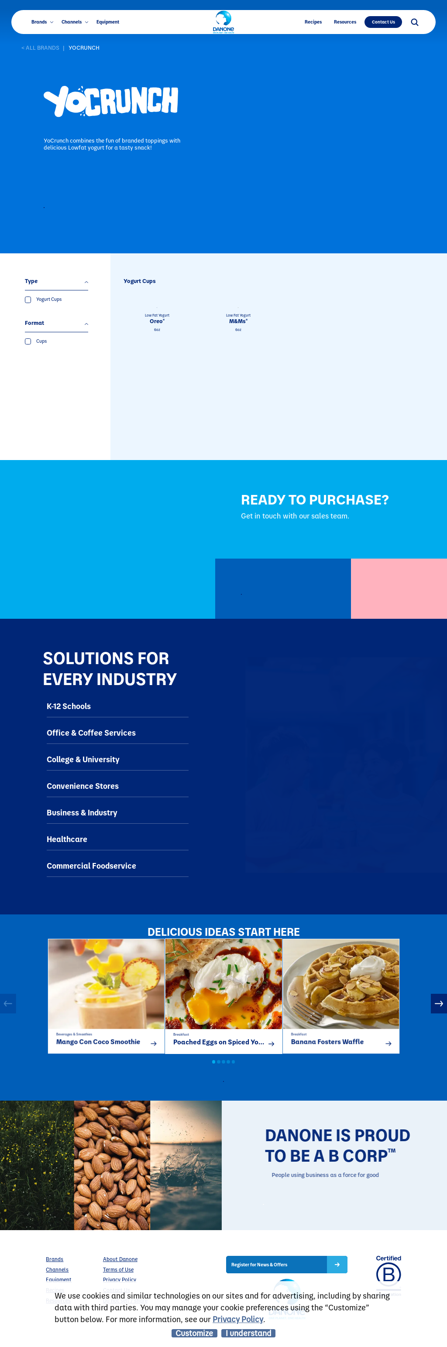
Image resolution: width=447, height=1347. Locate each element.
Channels (75, 22)
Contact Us (383, 21)
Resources (345, 22)
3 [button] (223, 1071)
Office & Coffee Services (91, 733)
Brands (42, 22)
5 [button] (233, 1071)
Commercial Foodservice (91, 866)
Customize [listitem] (194, 1333)
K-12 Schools (69, 706)
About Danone (120, 1275)
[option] (106, 1001)
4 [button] (228, 1071)
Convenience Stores (83, 786)
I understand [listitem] (249, 1333)
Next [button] (439, 1008)
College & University (83, 759)
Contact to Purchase (92, 208)
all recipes (230, 1091)
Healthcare (67, 839)
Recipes (313, 22)
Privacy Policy (238, 1319)
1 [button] (214, 1071)
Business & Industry (82, 813)
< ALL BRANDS (40, 47)
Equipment (107, 22)
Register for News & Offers (259, 1280)
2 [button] (218, 1071)
